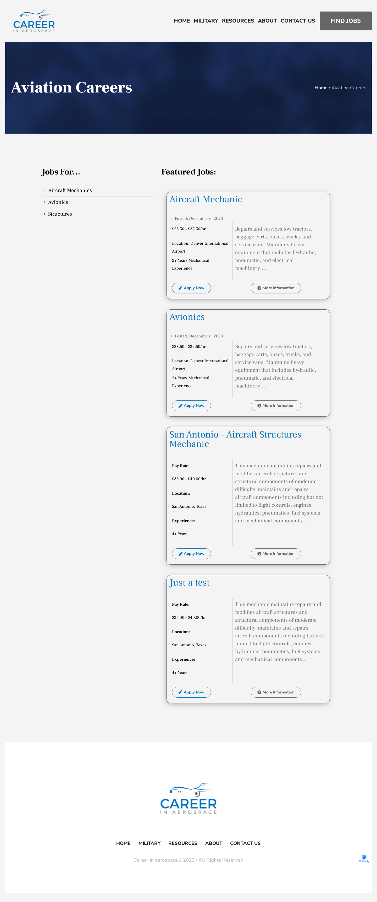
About (213, 843)
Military (149, 843)
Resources (182, 843)
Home (321, 88)
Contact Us (245, 843)
